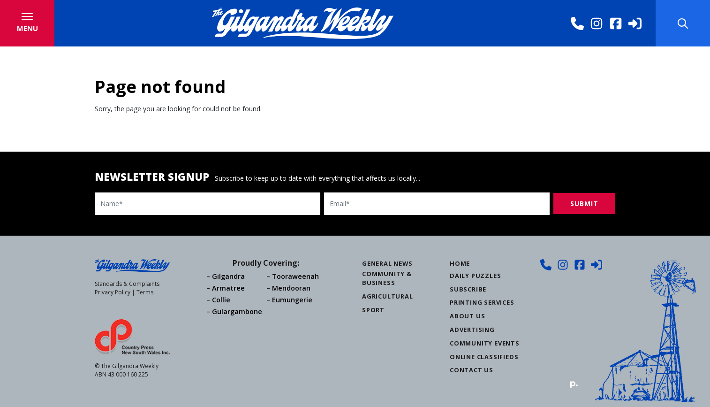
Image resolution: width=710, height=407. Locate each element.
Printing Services (482, 302)
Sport (373, 310)
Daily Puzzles (475, 275)
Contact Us (471, 370)
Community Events (485, 343)
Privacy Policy (112, 292)
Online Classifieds (484, 357)
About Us (467, 316)
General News (387, 263)
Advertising (472, 329)
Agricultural (387, 296)
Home (460, 263)
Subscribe (468, 289)
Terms (144, 292)
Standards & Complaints (127, 284)
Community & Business (387, 278)
